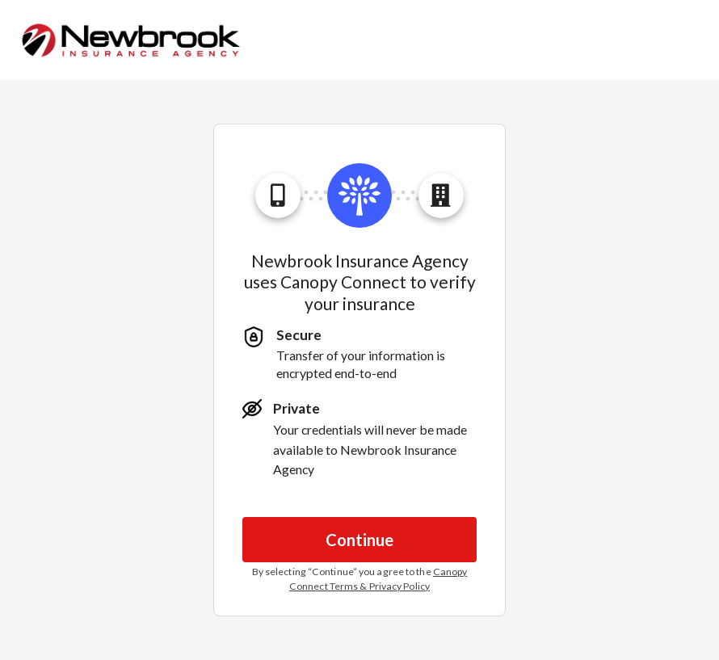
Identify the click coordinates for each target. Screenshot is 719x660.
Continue (359, 539)
